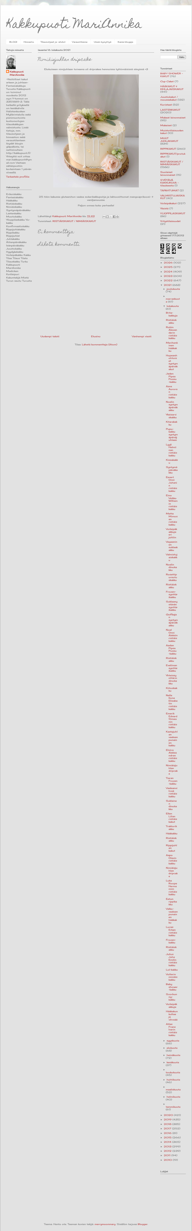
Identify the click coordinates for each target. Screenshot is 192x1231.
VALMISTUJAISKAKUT (172, 197)
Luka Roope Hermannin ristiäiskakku (171, 887)
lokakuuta (173, 306)
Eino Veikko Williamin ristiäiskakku (172, 502)
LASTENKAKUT (170, 109)
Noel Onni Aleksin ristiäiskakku (172, 635)
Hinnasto (29, 42)
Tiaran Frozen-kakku (171, 781)
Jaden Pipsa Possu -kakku (171, 377)
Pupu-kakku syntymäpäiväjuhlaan (172, 434)
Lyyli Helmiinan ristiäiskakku (171, 450)
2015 (168, 1137)
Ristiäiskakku (171, 321)
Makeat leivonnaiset (172, 117)
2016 (168, 1133)
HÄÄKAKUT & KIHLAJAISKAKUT (171, 88)
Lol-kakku (172, 969)
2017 (168, 1128)
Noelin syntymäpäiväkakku (172, 406)
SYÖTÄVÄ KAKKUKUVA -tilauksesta (169, 183)
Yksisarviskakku (171, 416)
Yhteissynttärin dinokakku (171, 679)
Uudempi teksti (50, 336)
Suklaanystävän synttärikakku (172, 605)
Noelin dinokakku (171, 567)
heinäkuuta (173, 1055)
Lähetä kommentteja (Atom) (99, 344)
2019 (168, 1119)
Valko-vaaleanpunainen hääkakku (172, 915)
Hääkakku (171, 833)
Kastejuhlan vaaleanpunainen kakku (172, 738)
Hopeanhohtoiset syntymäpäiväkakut (172, 362)
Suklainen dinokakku (171, 804)
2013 (168, 1146)
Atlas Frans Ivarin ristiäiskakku (171, 1029)
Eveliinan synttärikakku (172, 668)
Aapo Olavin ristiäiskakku (171, 859)
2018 (168, 1124)
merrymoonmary (105, 1224)
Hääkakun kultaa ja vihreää (172, 1015)
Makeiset (166, 125)
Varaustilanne (79, 42)
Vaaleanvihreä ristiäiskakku (171, 792)
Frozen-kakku (171, 941)
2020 (169, 1115)
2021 (168, 285)
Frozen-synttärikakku (172, 594)
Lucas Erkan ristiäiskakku (171, 931)
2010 (168, 1159)
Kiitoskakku (171, 689)
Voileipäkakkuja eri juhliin (171, 533)
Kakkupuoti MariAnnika (74, 25)
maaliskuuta (173, 1089)
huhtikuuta (173, 1079)
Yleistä (164, 208)
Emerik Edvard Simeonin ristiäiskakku (171, 720)
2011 (167, 1155)
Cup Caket (167, 81)
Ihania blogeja (125, 42)
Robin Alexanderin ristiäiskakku (171, 333)
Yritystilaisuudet (170, 221)
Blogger (143, 1224)
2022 (169, 280)
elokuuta (172, 1047)
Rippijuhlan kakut (171, 848)
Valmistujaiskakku (171, 557)
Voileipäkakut (168, 203)
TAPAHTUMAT (169, 190)
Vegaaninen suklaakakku (172, 545)
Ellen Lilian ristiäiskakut (171, 817)
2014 (168, 1141)
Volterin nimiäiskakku (171, 977)
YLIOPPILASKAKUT (172, 213)
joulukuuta (173, 288)
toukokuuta (173, 1072)
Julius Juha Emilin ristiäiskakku (171, 959)
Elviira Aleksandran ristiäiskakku (171, 755)
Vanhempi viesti (141, 336)
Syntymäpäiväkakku (172, 470)
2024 (168, 271)
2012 (168, 1150)
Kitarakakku (171, 423)
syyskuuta (173, 1040)
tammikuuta (173, 1106)
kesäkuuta (173, 1062)
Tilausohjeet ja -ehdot (53, 42)
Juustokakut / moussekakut (169, 98)
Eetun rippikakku (171, 901)
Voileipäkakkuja (171, 1005)
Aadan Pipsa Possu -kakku (171, 649)
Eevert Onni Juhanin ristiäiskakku (171, 484)
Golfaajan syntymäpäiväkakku (172, 620)
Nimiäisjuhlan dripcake (172, 769)
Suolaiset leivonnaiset (167, 173)
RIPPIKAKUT (168, 148)
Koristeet (166, 104)
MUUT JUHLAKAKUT (169, 139)
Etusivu (95, 336)
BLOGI (13, 42)
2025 (169, 267)
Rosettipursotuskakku (171, 577)
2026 (169, 262)
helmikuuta (173, 1096)
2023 (168, 276)
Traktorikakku (171, 827)
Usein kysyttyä (102, 42)
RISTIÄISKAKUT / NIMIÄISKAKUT (74, 221)
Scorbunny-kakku (171, 997)
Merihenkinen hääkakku (172, 346)
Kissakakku (172, 461)
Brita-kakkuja (171, 314)
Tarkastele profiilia (17, 176)
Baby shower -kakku (172, 987)
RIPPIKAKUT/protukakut (172, 155)
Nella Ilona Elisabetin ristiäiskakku (172, 702)
